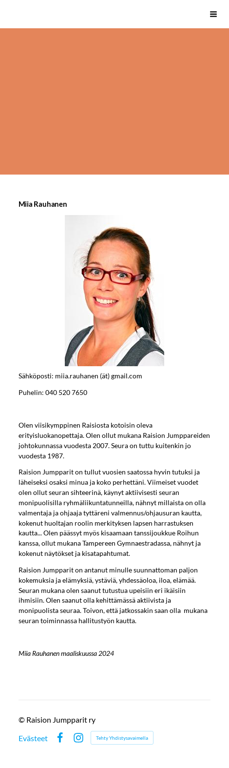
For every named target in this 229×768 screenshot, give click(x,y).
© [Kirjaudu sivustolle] (22, 719)
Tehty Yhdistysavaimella (122, 738)
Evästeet (33, 738)
